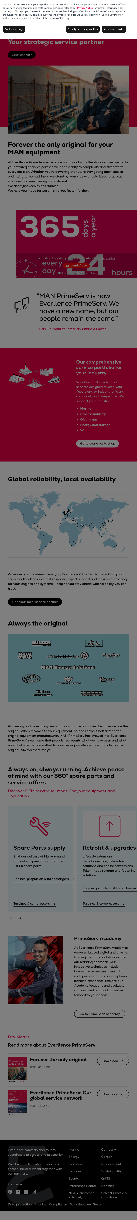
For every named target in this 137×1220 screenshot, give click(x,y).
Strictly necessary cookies (83, 29)
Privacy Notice (85, 7)
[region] (68, 19)
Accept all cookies (114, 29)
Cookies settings (14, 29)
